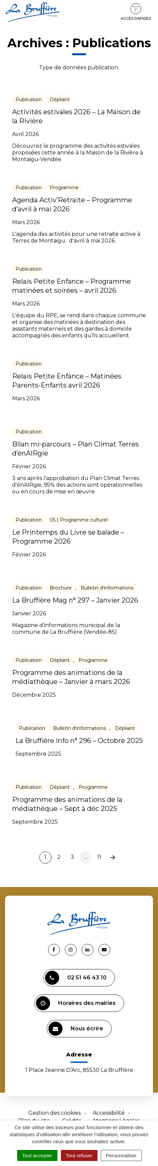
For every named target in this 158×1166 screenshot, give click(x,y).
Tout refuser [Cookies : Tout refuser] (79, 1155)
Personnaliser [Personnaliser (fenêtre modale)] (121, 1155)
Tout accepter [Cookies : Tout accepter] (37, 1155)
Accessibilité (109, 1113)
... (85, 857)
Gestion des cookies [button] (54, 1113)
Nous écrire (75, 1029)
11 (99, 857)
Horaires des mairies (76, 1003)
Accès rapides (136, 12)
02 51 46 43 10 (76, 978)
